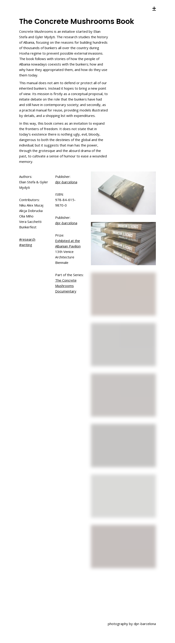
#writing (25, 244)
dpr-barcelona (66, 182)
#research (27, 239)
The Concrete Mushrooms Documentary (66, 285)
